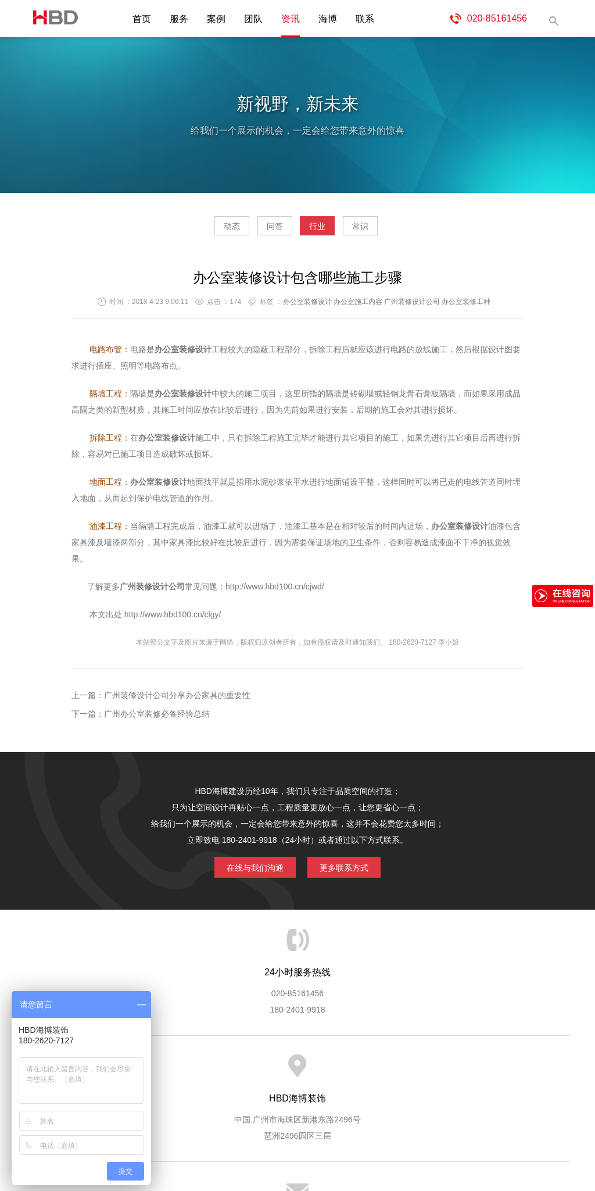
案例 (216, 19)
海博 (327, 19)
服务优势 (200, 1071)
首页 (141, 19)
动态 (199, 230)
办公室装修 (175, 354)
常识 (393, 230)
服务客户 (296, 1071)
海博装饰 (50, 18)
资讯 (290, 19)
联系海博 (488, 1071)
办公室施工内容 (358, 306)
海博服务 (153, 1071)
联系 (365, 19)
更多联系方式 (352, 869)
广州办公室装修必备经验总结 (157, 718)
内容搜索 (553, 18)
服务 (179, 19)
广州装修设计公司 (412, 306)
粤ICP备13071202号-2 (297, 1148)
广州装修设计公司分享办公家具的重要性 (177, 699)
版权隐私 (392, 1071)
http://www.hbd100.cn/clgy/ (171, 619)
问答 (264, 230)
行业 (328, 230)
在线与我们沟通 (246, 869)
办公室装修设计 (307, 306)
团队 (253, 19)
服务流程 (248, 1071)
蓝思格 (402, 1132)
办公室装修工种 (466, 306)
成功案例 (344, 1071)
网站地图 (535, 1071)
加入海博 (440, 1071)
